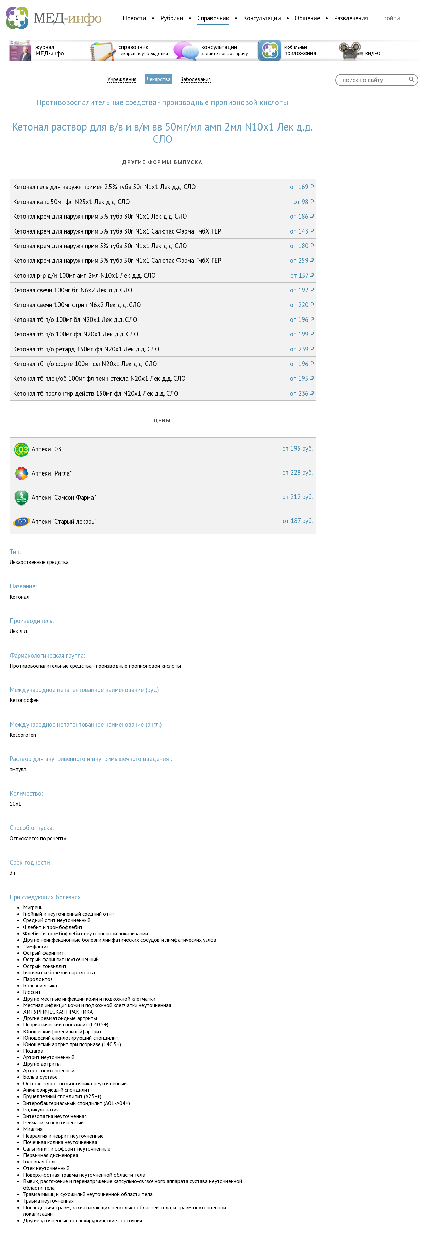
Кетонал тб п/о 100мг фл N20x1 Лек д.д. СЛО (163, 334)
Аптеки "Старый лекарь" (163, 522)
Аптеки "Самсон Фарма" (163, 497)
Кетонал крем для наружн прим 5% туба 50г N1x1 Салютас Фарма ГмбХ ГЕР (163, 260)
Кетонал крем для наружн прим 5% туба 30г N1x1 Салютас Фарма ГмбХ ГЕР (163, 231)
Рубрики (171, 18)
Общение (307, 18)
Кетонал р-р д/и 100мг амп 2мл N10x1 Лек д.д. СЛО (163, 275)
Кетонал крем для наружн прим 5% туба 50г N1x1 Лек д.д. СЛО (163, 245)
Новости (134, 18)
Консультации (262, 18)
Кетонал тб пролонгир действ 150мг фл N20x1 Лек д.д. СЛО (163, 393)
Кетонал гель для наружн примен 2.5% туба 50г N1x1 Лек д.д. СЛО (163, 186)
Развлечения (351, 18)
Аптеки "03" (163, 449)
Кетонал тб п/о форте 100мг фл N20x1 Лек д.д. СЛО (163, 363)
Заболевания (196, 79)
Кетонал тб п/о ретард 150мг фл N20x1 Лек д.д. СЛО (163, 349)
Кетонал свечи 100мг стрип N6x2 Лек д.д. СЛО (163, 304)
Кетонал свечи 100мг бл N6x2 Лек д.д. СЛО (163, 290)
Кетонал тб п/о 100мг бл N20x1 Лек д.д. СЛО (163, 319)
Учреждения (121, 79)
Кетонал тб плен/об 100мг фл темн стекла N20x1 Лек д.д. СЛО (163, 378)
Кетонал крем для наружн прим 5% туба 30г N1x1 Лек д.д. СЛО (163, 216)
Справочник (213, 18)
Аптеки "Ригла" (163, 473)
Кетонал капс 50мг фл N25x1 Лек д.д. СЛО (163, 201)
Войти (391, 18)
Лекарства (158, 78)
